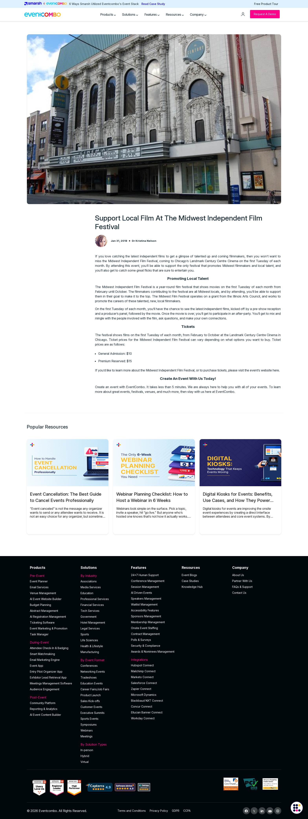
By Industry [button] (103, 576)
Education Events (92, 683)
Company (198, 14)
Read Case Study (153, 3)
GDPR (175, 810)
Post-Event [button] (53, 697)
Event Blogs (189, 575)
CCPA (187, 810)
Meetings (87, 736)
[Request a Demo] (265, 14)
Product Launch (91, 695)
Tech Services (90, 610)
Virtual (85, 761)
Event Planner (39, 581)
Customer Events (91, 707)
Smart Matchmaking (42, 654)
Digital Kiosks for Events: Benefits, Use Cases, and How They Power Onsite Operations (237, 500)
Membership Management (148, 622)
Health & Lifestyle (92, 646)
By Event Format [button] (103, 660)
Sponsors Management (146, 616)
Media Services (91, 587)
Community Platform (42, 703)
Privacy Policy (159, 810)
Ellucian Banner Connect (146, 712)
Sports (85, 634)
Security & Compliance (145, 645)
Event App (36, 665)
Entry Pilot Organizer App (46, 671)
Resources (175, 14)
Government (88, 616)
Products (108, 14)
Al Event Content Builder (45, 714)
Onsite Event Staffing (144, 628)
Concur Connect (141, 706)
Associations (89, 581)
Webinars (87, 730)
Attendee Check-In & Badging (49, 648)
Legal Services (90, 628)
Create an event (106, 387)
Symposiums (89, 724)
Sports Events (89, 718)
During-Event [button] (53, 642)
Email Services (39, 587)
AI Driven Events (141, 592)
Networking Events (93, 671)
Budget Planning (40, 604)
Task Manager (39, 634)
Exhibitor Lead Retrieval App (48, 677)
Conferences (89, 665)
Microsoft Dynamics (143, 694)
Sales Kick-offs (90, 701)
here (276, 370)
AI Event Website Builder (45, 599)
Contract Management (145, 634)
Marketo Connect (142, 677)
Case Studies (190, 581)
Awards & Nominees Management (152, 651)
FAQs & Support (242, 586)
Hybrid (85, 756)
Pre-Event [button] (53, 576)
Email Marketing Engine (45, 659)
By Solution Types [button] (103, 744)
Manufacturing (90, 652)
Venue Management (43, 593)
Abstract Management (44, 610)
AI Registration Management (48, 616)
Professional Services (95, 599)
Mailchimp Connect (143, 671)
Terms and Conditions (131, 810)
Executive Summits (92, 712)
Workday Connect (143, 718)
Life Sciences (89, 640)
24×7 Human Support (145, 575)
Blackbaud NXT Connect (147, 700)
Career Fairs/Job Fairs (95, 689)
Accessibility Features (145, 610)
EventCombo (225, 392)
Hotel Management (93, 622)
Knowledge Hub (192, 586)
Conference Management (147, 581)
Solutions (130, 14)
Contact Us (239, 592)
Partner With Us (242, 581)
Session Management (145, 586)
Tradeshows (89, 677)
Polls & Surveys (141, 639)
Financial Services (92, 604)
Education (87, 593)
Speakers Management (146, 598)
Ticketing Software (42, 622)
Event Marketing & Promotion (48, 628)
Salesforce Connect (144, 683)
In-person (87, 750)
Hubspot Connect (142, 665)
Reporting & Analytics (43, 708)
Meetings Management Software (51, 683)
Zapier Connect (141, 688)
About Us (238, 575)
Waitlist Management (144, 604)
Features (152, 14)
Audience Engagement (44, 689)
